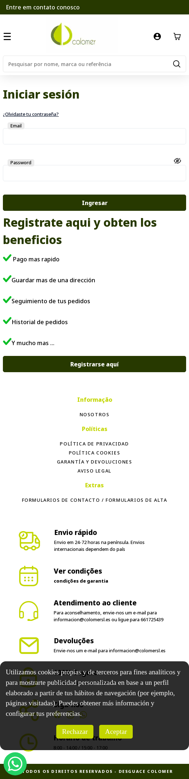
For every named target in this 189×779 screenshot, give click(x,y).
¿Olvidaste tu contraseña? (31, 114)
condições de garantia (81, 581)
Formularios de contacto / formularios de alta (94, 500)
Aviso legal (94, 470)
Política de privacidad (94, 443)
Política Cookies (94, 452)
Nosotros (95, 414)
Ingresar (94, 203)
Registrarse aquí (94, 364)
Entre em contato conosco (43, 7)
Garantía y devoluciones (94, 461)
